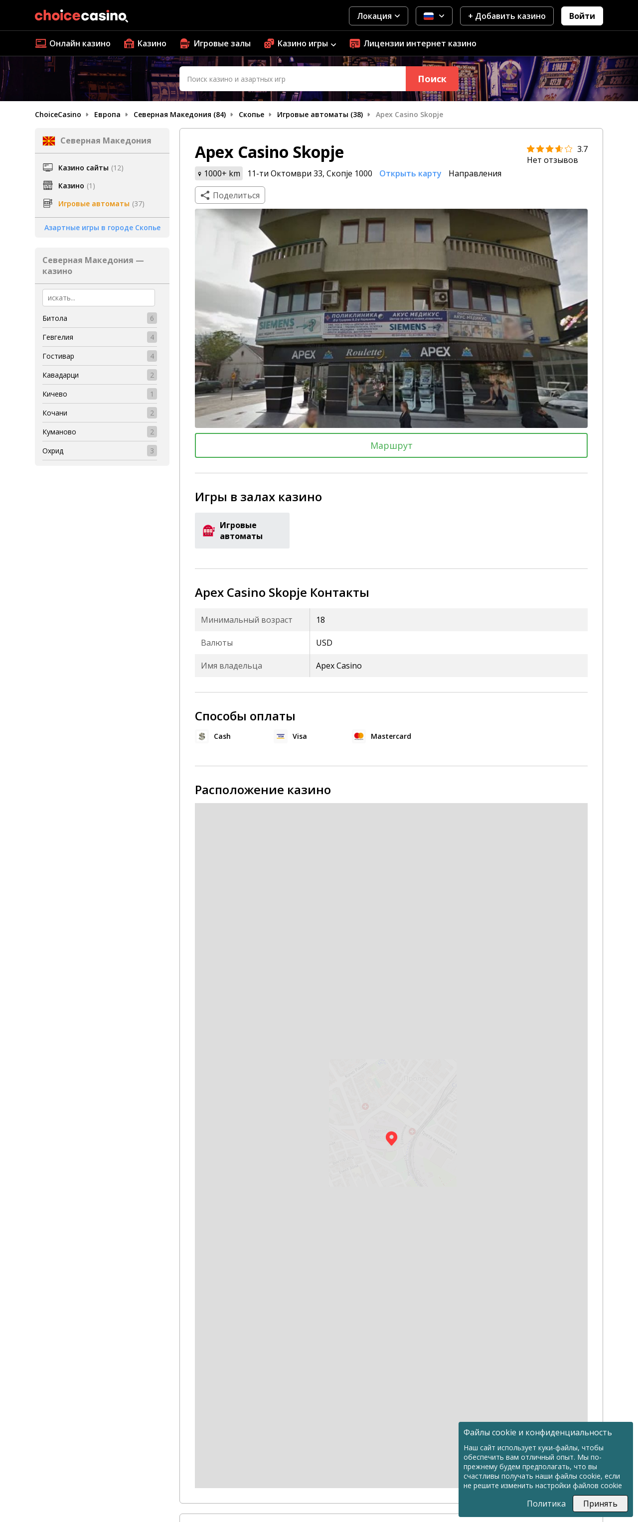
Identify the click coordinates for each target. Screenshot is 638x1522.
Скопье (251, 114)
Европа (107, 114)
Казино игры (299, 43)
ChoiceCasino (58, 114)
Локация (378, 15)
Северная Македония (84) (180, 114)
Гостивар (58, 356)
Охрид (52, 450)
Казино (144, 43)
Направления (475, 173)
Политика (546, 1503)
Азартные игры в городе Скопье (102, 227)
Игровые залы (215, 43)
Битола (54, 318)
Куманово (59, 431)
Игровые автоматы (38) (320, 114)
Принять (600, 1503)
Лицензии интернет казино (413, 43)
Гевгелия (57, 337)
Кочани (54, 412)
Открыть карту (410, 173)
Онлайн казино (73, 43)
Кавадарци (60, 375)
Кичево (54, 394)
